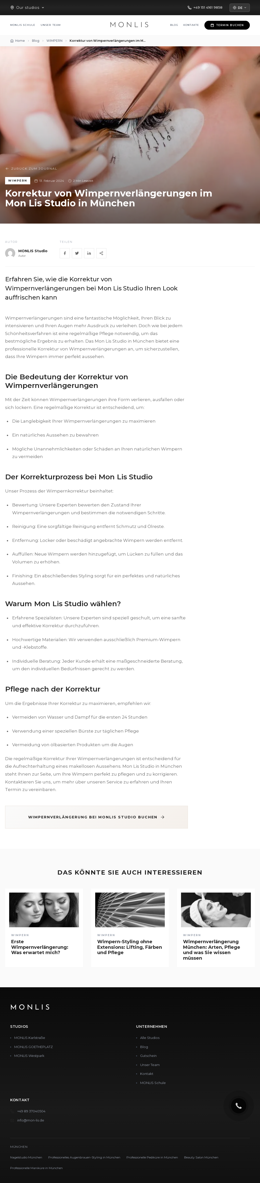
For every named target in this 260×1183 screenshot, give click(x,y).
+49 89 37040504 (31, 1111)
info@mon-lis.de (30, 1120)
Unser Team (51, 25)
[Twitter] (77, 253)
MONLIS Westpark (29, 1056)
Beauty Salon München (201, 1157)
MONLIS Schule (23, 25)
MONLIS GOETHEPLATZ (33, 1047)
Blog (174, 25)
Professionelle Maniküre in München (36, 1168)
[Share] (101, 253)
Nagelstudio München (26, 1157)
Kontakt (146, 1074)
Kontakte (191, 25)
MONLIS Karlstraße (29, 1038)
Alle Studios (149, 1038)
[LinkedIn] (89, 253)
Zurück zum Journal (31, 169)
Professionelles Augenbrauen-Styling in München (84, 1157)
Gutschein (148, 1056)
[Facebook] (65, 253)
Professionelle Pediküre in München (152, 1157)
